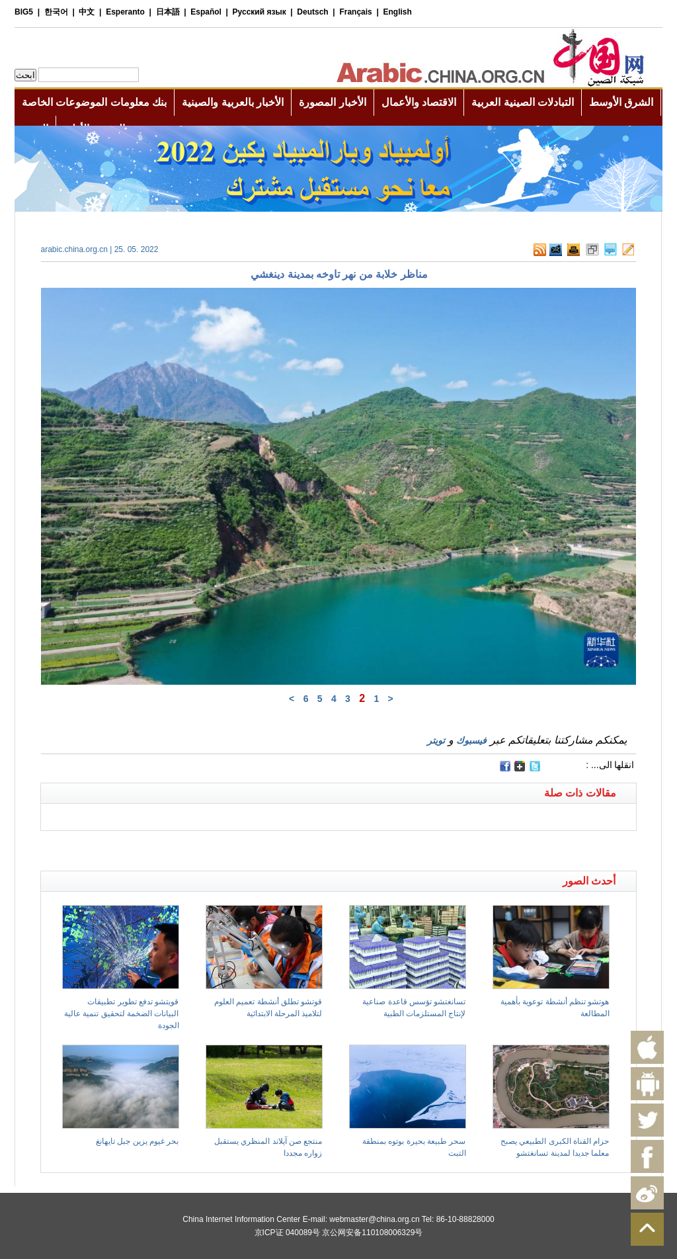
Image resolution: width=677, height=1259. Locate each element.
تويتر (436, 740)
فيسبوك (471, 740)
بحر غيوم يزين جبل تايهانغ (137, 1141)
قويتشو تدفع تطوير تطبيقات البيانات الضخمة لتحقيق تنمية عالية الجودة (121, 1013)
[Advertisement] (189, 847)
